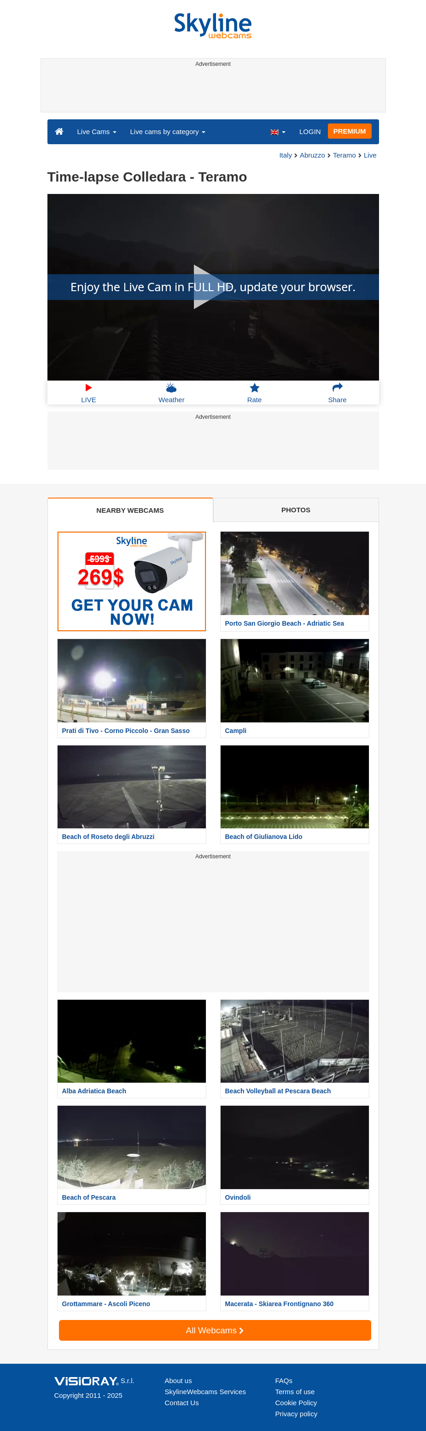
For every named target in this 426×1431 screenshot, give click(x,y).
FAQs (284, 1380)
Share (337, 393)
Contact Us (182, 1403)
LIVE (88, 393)
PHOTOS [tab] (295, 510)
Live (370, 155)
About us (178, 1380)
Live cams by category (167, 131)
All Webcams (215, 1330)
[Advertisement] (211, 91)
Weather (171, 393)
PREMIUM (349, 131)
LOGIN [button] (310, 131)
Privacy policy (296, 1414)
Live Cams (97, 131)
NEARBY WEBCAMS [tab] (129, 510)
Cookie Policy (296, 1403)
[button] (277, 131)
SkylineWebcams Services (205, 1392)
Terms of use (295, 1392)
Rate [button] (254, 393)
